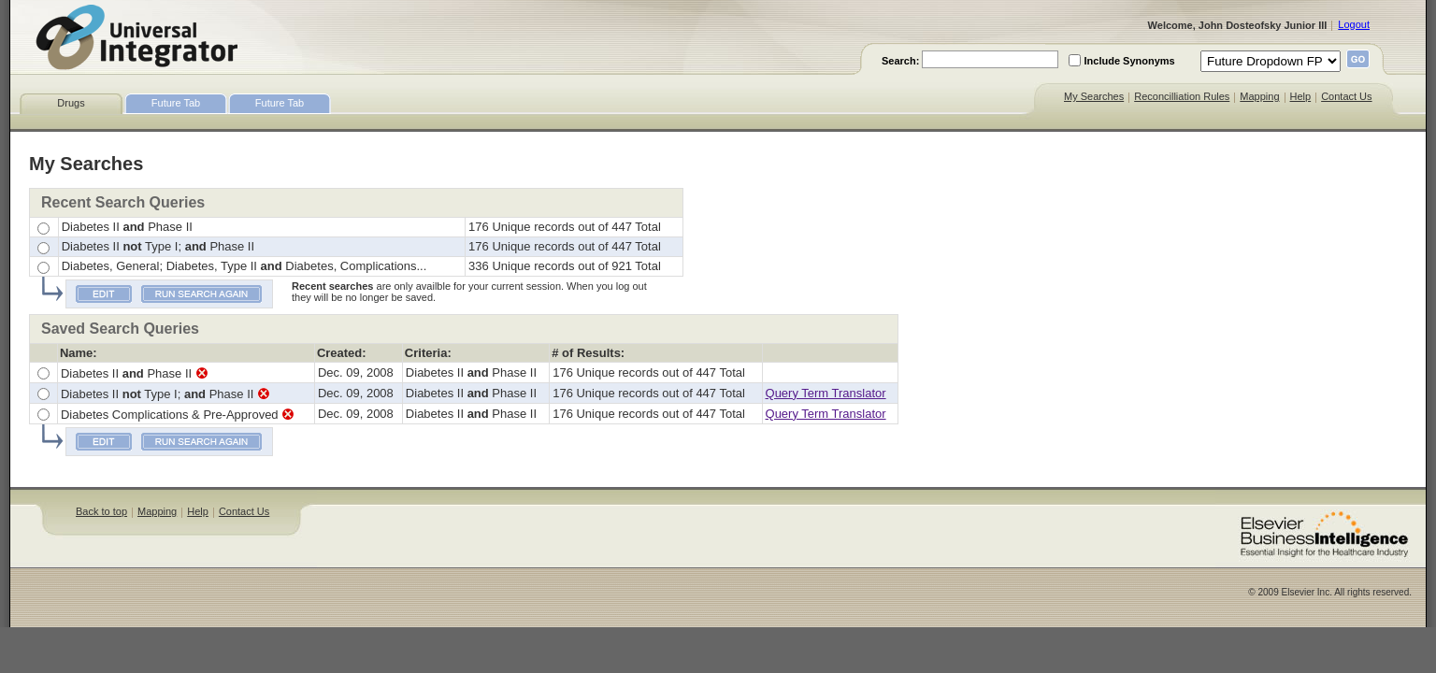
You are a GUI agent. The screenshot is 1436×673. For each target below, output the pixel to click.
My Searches (1094, 96)
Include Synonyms (1129, 60)
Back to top (101, 511)
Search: (900, 60)
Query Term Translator (826, 393)
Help (1301, 96)
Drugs (70, 102)
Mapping (1259, 96)
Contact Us (1346, 96)
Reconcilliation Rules (1181, 96)
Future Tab (175, 102)
